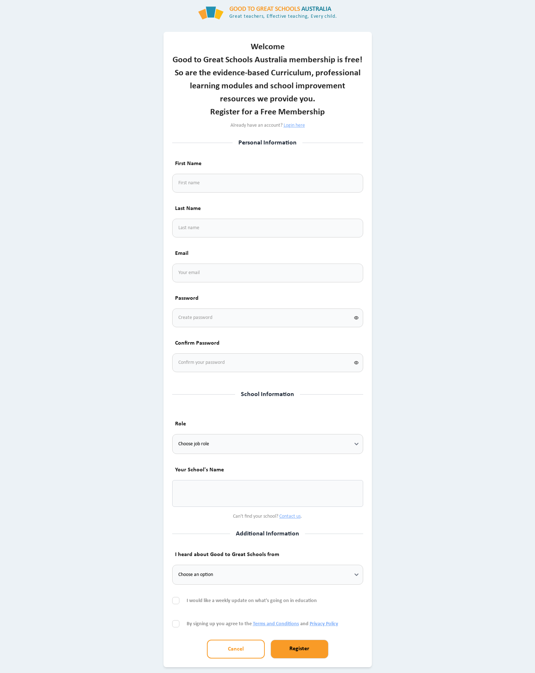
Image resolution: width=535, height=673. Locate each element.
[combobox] (186, 493)
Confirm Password (197, 343)
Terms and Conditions (276, 624)
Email (181, 253)
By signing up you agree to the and (262, 624)
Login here (294, 125)
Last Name (188, 208)
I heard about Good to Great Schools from (227, 555)
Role (180, 424)
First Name (188, 164)
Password (187, 298)
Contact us (290, 516)
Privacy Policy (324, 624)
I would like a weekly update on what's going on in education (252, 600)
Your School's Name (199, 470)
